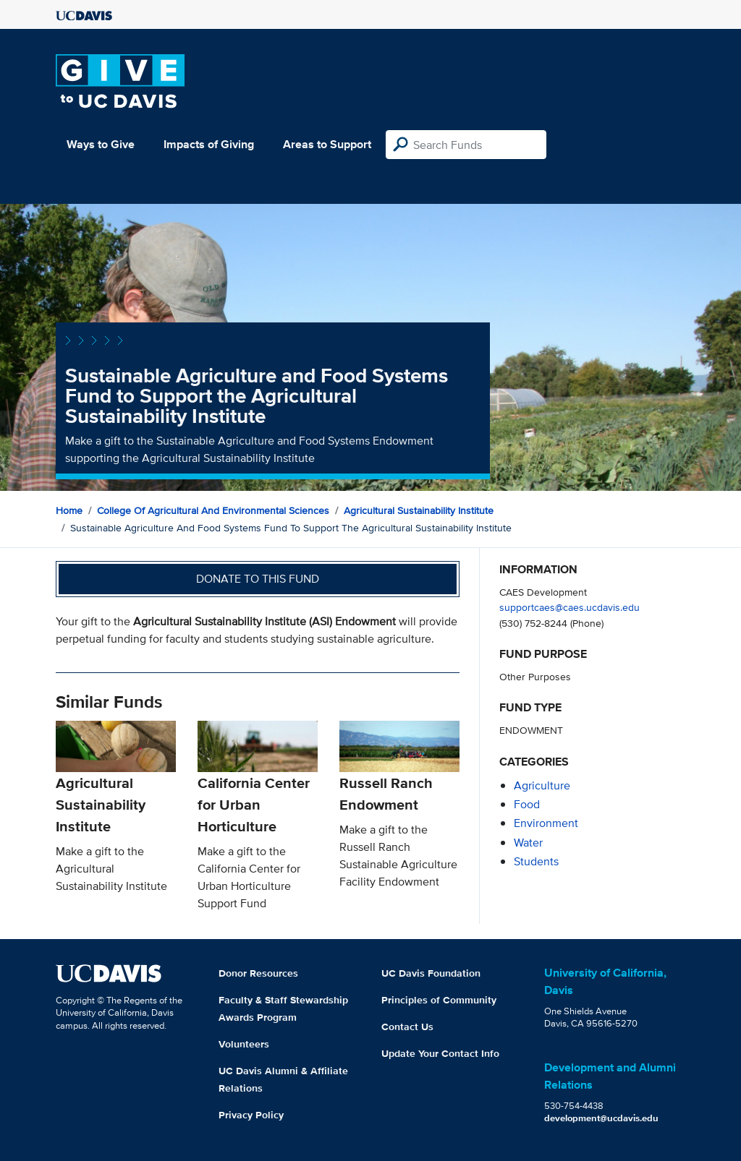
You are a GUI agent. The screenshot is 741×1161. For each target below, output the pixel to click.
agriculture (542, 785)
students (536, 861)
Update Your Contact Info (440, 1053)
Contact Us (407, 1026)
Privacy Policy (251, 1115)
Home (69, 510)
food (527, 804)
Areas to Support (327, 144)
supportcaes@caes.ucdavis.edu (569, 606)
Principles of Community (438, 1000)
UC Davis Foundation (430, 973)
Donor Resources (258, 973)
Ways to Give (101, 144)
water (528, 842)
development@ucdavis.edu (601, 1118)
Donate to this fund (257, 578)
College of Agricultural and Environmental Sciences (213, 510)
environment (546, 823)
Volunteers (244, 1044)
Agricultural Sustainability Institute (419, 510)
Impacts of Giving (209, 144)
